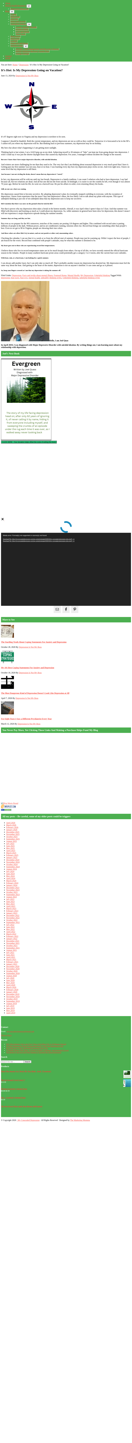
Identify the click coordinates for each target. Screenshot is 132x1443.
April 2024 (10, 909)
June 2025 (10, 877)
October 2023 (12, 923)
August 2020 (11, 1007)
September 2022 (13, 953)
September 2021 (13, 979)
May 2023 (10, 935)
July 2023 (10, 930)
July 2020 (10, 1009)
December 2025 (12, 863)
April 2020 (10, 1016)
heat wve (24, 278)
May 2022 (10, 960)
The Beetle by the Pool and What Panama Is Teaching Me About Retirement (33, 1083)
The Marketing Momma (80, 1440)
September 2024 (13, 898)
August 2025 (11, 872)
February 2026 (12, 858)
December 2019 (12, 1025)
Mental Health (73, 275)
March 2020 (11, 1018)
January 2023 (11, 944)
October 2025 (12, 868)
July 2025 (10, 875)
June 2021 (10, 986)
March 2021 (11, 990)
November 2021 (13, 974)
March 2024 (11, 912)
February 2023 (12, 942)
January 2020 (11, 1023)
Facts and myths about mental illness (37, 275)
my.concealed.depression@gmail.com (20, 1062)
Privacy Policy (6, 1066)
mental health (34, 278)
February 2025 (12, 886)
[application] (66, 569)
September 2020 (13, 1004)
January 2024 (11, 916)
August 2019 (11, 1034)
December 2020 (12, 997)
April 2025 (10, 881)
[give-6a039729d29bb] (3, 520)
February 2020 (12, 1021)
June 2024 (10, 905)
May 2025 (10, 879)
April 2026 (10, 854)
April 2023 (10, 937)
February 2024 (12, 914)
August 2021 (11, 981)
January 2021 (11, 995)
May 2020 (10, 1014)
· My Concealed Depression (28, 1440)
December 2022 (12, 946)
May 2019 (10, 1041)
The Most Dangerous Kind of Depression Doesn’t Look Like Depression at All (35, 693)
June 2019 (10, 1039)
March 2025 (11, 884)
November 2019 (13, 1028)
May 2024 (10, 907)
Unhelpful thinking (102, 275)
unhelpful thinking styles (89, 278)
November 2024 (13, 893)
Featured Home (60, 275)
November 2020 (13, 1000)
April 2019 (10, 1044)
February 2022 (12, 967)
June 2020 (10, 1011)
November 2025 (13, 865)
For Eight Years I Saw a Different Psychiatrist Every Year (26, 719)
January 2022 (11, 970)
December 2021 (12, 972)
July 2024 (10, 902)
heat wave (15, 278)
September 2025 (13, 870)
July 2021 (10, 983)
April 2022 (10, 963)
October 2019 (12, 1030)
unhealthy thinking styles (51, 278)
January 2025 (11, 888)
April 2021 (10, 988)
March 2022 (11, 965)
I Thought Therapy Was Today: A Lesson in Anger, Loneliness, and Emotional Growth (37, 1081)
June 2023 (10, 932)
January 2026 (11, 861)
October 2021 (12, 977)
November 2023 (13, 921)
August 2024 (11, 900)
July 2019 (10, 1037)
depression (5, 278)
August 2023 (11, 928)
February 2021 (12, 993)
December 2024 (12, 891)
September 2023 (13, 926)
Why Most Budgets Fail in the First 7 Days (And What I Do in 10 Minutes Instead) (36, 1075)
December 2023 (12, 919)
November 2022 (13, 949)
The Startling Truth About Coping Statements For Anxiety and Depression (34, 642)
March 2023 (11, 939)
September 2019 (13, 1032)
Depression (16, 275)
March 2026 (11, 856)
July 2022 (10, 956)
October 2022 (12, 951)
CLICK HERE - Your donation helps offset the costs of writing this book (29, 442)
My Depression (86, 275)
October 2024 (12, 895)
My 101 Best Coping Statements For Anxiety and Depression (27, 668)
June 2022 (10, 958)
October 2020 (12, 1002)
